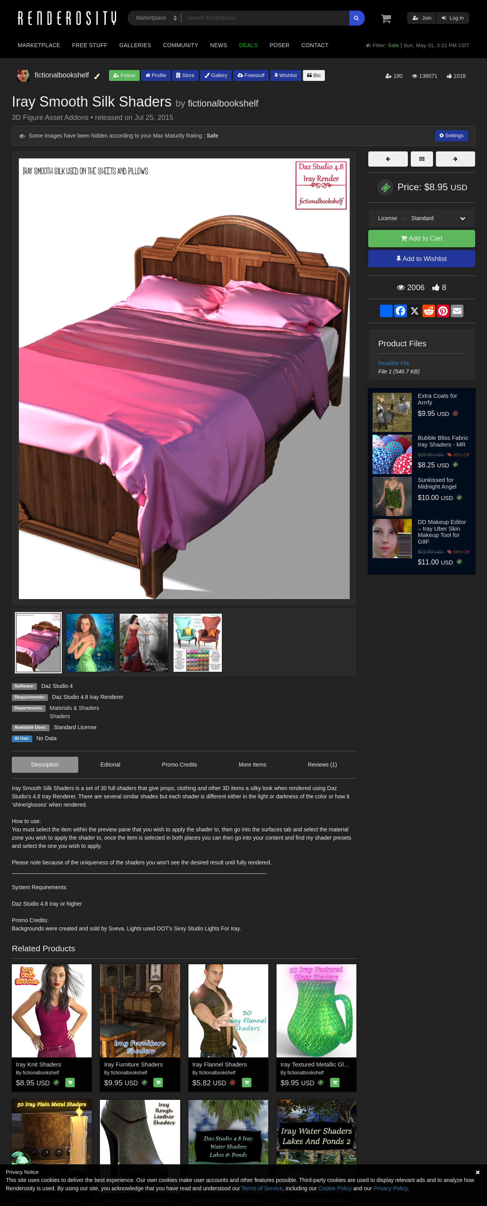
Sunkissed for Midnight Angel (437, 483)
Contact (314, 45)
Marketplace (39, 45)
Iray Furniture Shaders (133, 1064)
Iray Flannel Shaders (219, 1064)
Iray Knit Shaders (38, 1064)
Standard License (74, 727)
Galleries (135, 45)
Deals (248, 45)
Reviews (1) (322, 764)
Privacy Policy (390, 1188)
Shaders (60, 716)
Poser (279, 45)
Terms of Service (262, 1188)
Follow (124, 75)
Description (45, 764)
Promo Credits (179, 764)
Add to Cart (422, 238)
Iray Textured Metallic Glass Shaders (328, 1064)
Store (185, 75)
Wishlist (286, 75)
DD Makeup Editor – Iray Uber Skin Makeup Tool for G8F (442, 531)
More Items (252, 764)
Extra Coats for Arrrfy (437, 399)
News (218, 45)
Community (181, 45)
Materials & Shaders (74, 708)
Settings (451, 135)
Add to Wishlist (421, 259)
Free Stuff (89, 45)
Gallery (216, 75)
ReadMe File (394, 363)
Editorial (110, 764)
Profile (156, 75)
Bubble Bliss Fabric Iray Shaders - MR (443, 441)
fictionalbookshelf (223, 103)
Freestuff (251, 75)
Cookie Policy (335, 1188)
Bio (314, 75)
